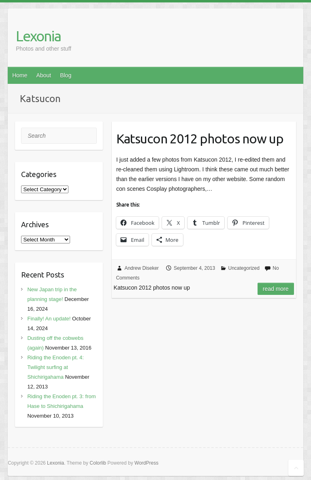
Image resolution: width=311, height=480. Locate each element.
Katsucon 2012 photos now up (199, 138)
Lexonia (38, 36)
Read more (276, 289)
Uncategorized (244, 268)
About (43, 75)
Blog (65, 75)
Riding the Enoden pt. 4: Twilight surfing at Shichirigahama (55, 367)
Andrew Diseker (141, 268)
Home (19, 75)
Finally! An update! (48, 319)
